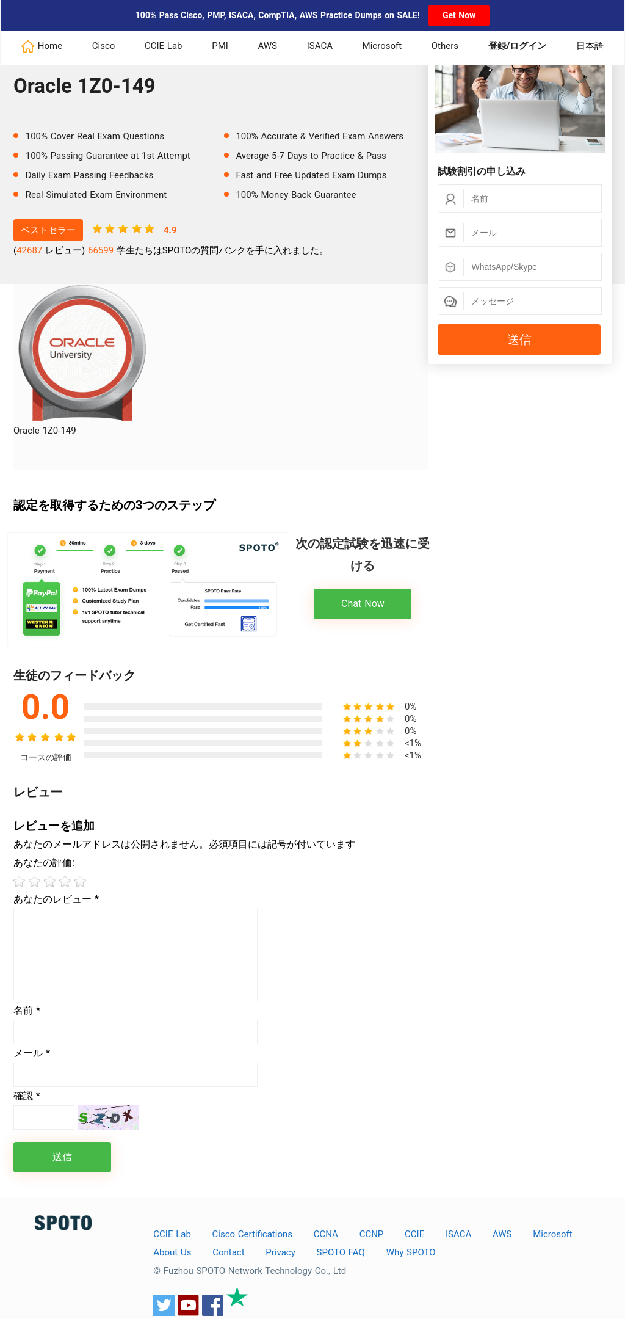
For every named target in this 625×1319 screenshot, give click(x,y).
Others (445, 45)
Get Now (459, 15)
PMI (220, 45)
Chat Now (363, 603)
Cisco (103, 45)
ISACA (320, 45)
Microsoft (382, 45)
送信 (519, 339)
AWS (268, 45)
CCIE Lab (163, 45)
